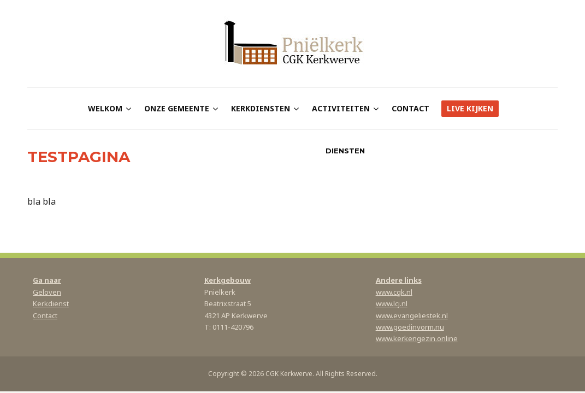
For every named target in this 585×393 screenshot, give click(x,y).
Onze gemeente (176, 108)
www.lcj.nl (391, 303)
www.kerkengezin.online (417, 338)
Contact (410, 108)
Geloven (47, 292)
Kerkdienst (51, 303)
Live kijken (470, 108)
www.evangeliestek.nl (412, 315)
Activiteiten (341, 108)
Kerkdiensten (260, 108)
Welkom (105, 108)
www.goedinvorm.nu (410, 327)
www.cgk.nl (394, 292)
